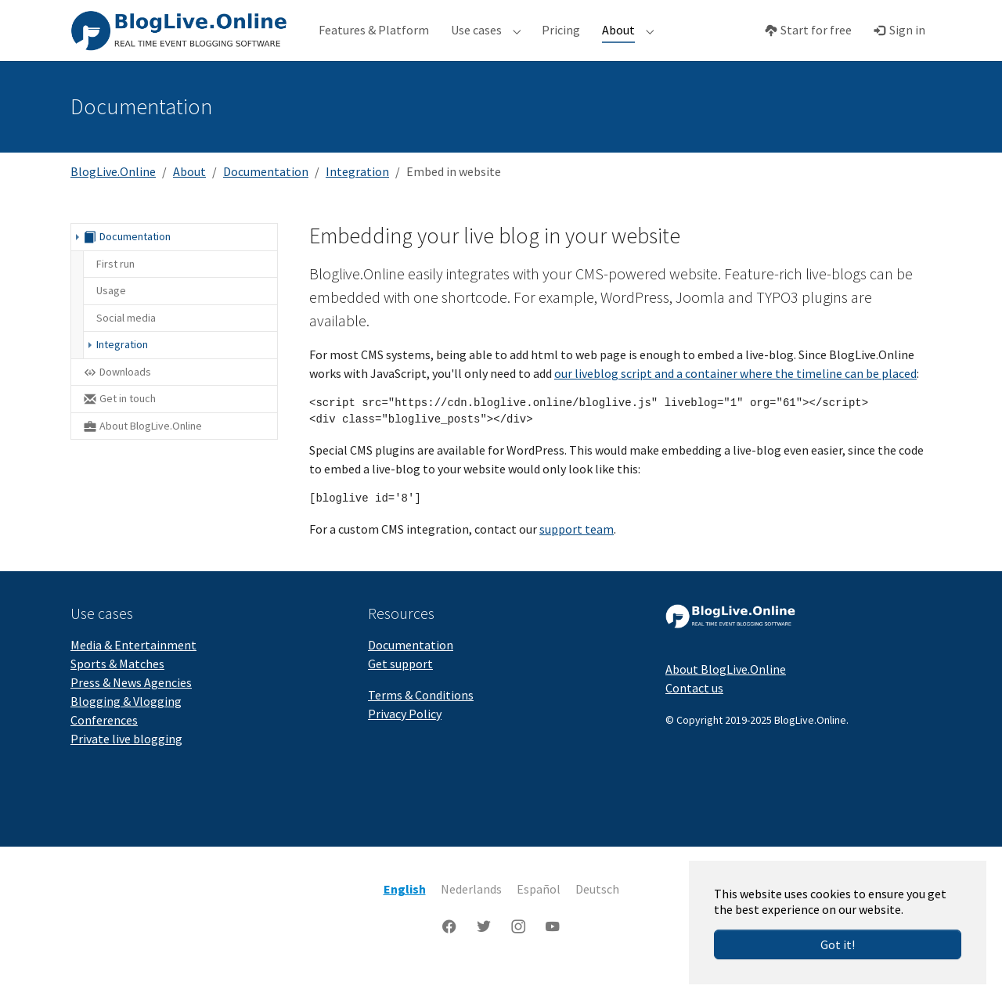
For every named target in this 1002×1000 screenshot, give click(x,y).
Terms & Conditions (421, 720)
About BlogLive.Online (725, 694)
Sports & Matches (117, 688)
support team (576, 554)
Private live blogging (126, 764)
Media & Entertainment (133, 670)
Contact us (694, 713)
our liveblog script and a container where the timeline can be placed (735, 398)
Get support (400, 688)
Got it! (837, 944)
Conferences (104, 745)
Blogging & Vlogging (126, 726)
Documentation (410, 670)
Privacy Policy (405, 738)
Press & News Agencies (131, 707)
